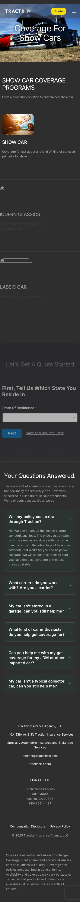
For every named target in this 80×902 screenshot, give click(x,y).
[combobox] (39, 457)
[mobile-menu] (73, 11)
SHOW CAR (14, 142)
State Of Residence (19, 448)
